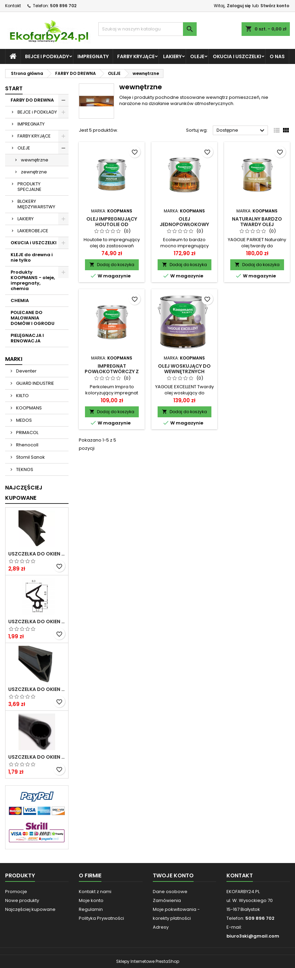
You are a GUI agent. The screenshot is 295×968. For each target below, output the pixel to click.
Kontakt (13, 6)
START (14, 88)
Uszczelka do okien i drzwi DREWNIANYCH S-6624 (36, 689)
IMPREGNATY (93, 56)
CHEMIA (20, 300)
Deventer (26, 371)
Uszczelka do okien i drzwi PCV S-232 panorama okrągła (36, 757)
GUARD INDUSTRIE (34, 383)
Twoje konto (173, 875)
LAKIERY (172, 56)
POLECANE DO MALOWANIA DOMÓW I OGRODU (32, 318)
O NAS (277, 56)
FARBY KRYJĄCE (136, 56)
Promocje (16, 891)
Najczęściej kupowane (30, 909)
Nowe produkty (22, 900)
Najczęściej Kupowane (23, 493)
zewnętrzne (34, 172)
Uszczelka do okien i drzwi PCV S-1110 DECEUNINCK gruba (36, 621)
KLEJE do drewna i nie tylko (32, 257)
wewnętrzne (34, 160)
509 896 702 (63, 6)
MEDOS (23, 420)
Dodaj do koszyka (111, 264)
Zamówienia (167, 900)
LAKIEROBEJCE (32, 230)
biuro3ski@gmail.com (252, 936)
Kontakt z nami (95, 891)
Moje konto (91, 900)
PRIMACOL (26, 432)
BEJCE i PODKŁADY (47, 56)
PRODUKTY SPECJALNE (29, 187)
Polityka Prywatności (101, 918)
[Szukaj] (147, 29)
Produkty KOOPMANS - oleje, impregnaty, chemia (33, 280)
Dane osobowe (170, 891)
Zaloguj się (238, 6)
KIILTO (22, 395)
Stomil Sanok (30, 457)
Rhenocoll (26, 445)
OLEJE (197, 56)
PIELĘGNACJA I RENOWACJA (27, 338)
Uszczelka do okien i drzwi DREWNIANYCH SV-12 (36, 554)
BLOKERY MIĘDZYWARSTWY (36, 204)
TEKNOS (24, 469)
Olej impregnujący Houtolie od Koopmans (111, 224)
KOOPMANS (28, 408)
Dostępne (241, 131)
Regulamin (91, 909)
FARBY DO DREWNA (32, 100)
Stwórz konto (274, 6)
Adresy (161, 927)
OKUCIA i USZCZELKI (237, 56)
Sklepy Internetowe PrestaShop (147, 961)
